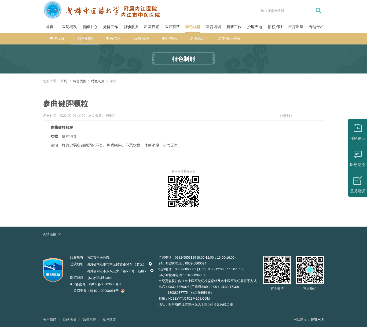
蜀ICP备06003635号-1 (105, 284)
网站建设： (302, 319)
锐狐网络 (317, 319)
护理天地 (254, 27)
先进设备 (57, 38)
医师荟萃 (172, 27)
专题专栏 (316, 27)
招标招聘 (275, 27)
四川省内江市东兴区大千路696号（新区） (120, 271)
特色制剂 (85, 38)
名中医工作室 (229, 38)
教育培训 (213, 27)
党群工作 (110, 27)
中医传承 (113, 38)
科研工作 (234, 27)
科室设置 (151, 27)
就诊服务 (131, 27)
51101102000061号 (106, 291)
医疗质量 (295, 27)
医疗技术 (169, 38)
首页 (49, 27)
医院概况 (69, 27)
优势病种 (141, 38)
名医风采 (197, 38)
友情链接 (49, 234)
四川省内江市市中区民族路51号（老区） (119, 264)
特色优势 (192, 27)
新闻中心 (89, 27)
